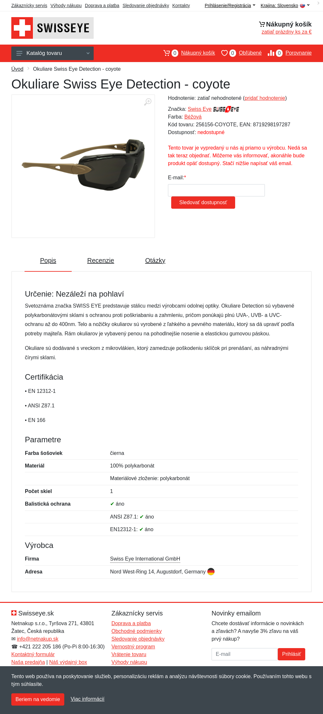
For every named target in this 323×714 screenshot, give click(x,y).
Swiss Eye (200, 109)
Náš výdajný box (68, 662)
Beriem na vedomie (38, 699)
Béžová (193, 117)
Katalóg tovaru (52, 53)
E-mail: (176, 177)
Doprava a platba (102, 5)
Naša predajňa (28, 662)
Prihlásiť (291, 654)
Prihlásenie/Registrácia (230, 5)
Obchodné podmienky (136, 631)
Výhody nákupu (66, 5)
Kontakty (181, 5)
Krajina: (285, 5)
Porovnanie (287, 53)
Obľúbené (238, 53)
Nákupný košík (186, 53)
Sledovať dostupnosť (203, 202)
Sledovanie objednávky (145, 5)
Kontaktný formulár (33, 654)
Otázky (155, 260)
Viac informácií (88, 699)
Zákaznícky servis (29, 5)
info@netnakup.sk (37, 639)
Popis (48, 260)
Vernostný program (133, 646)
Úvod (17, 69)
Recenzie (100, 260)
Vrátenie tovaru (128, 654)
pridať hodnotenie (265, 98)
